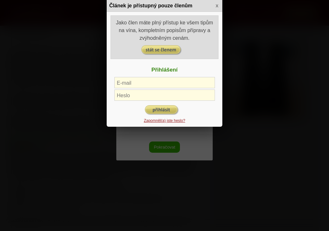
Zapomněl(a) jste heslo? (164, 120)
